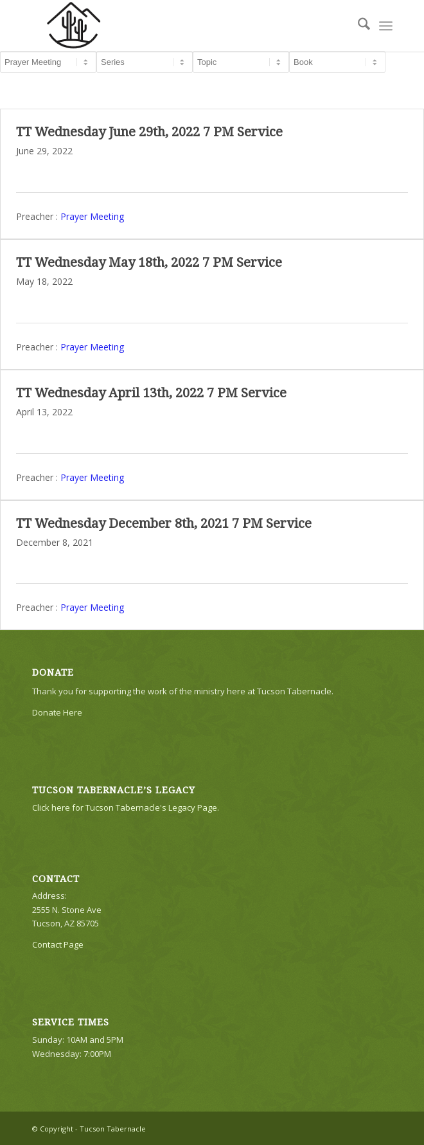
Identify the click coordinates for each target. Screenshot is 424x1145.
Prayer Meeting (92, 216)
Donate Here (57, 712)
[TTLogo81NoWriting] (176, 25)
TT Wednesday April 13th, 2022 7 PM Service (151, 393)
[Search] (357, 25)
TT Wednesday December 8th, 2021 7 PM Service (164, 523)
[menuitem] (357, 25)
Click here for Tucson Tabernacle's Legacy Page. (125, 807)
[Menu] (386, 25)
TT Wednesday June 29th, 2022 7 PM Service (149, 132)
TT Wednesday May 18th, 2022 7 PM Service (149, 262)
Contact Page (58, 944)
